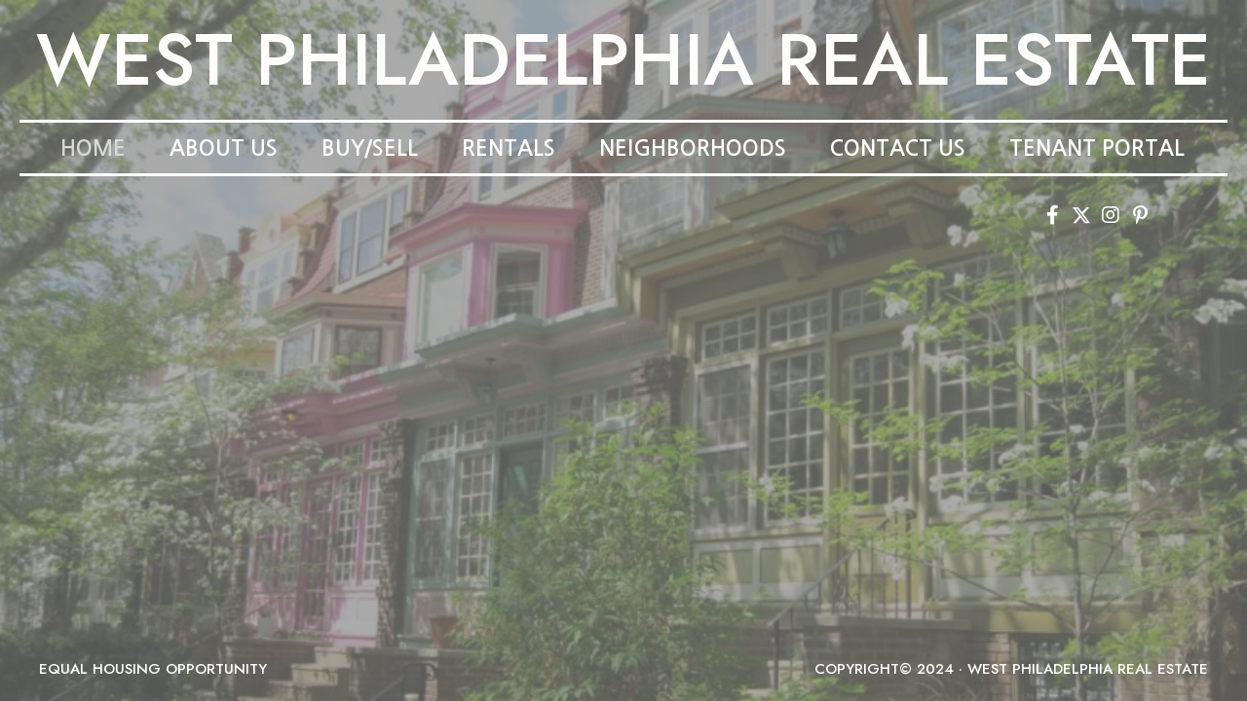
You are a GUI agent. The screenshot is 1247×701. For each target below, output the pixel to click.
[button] (1052, 215)
